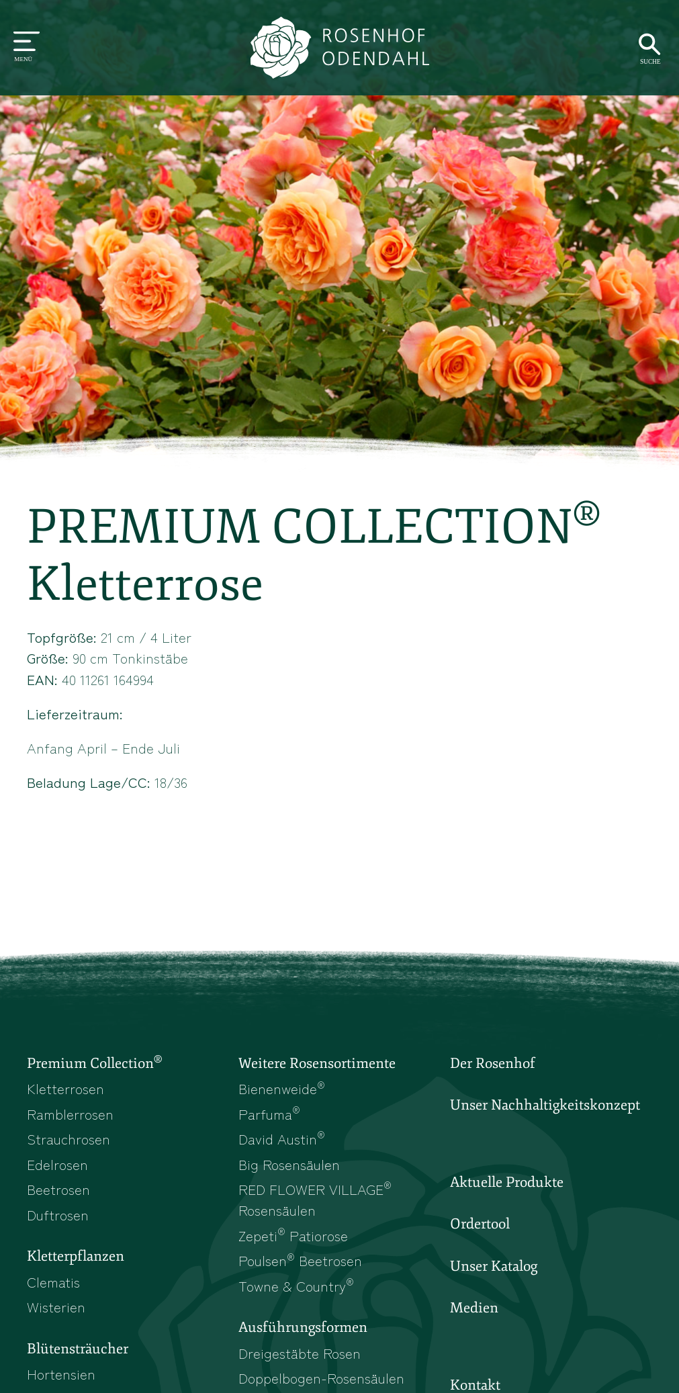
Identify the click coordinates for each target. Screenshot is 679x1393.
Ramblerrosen (70, 1114)
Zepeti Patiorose (293, 1235)
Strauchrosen (68, 1138)
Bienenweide (281, 1088)
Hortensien (61, 1373)
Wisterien (56, 1306)
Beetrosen (58, 1189)
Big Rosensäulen (289, 1164)
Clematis (53, 1281)
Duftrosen (58, 1214)
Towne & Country (296, 1285)
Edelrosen (57, 1164)
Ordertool (480, 1223)
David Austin (281, 1138)
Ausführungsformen (302, 1327)
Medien (474, 1307)
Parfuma (269, 1114)
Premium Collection (94, 1062)
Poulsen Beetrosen (300, 1260)
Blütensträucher (77, 1348)
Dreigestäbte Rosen (299, 1353)
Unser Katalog (493, 1266)
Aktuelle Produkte (506, 1182)
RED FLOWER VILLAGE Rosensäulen (315, 1199)
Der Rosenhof (492, 1063)
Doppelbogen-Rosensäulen (321, 1377)
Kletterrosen (65, 1088)
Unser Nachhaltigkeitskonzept (545, 1105)
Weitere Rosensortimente (317, 1063)
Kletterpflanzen (75, 1256)
